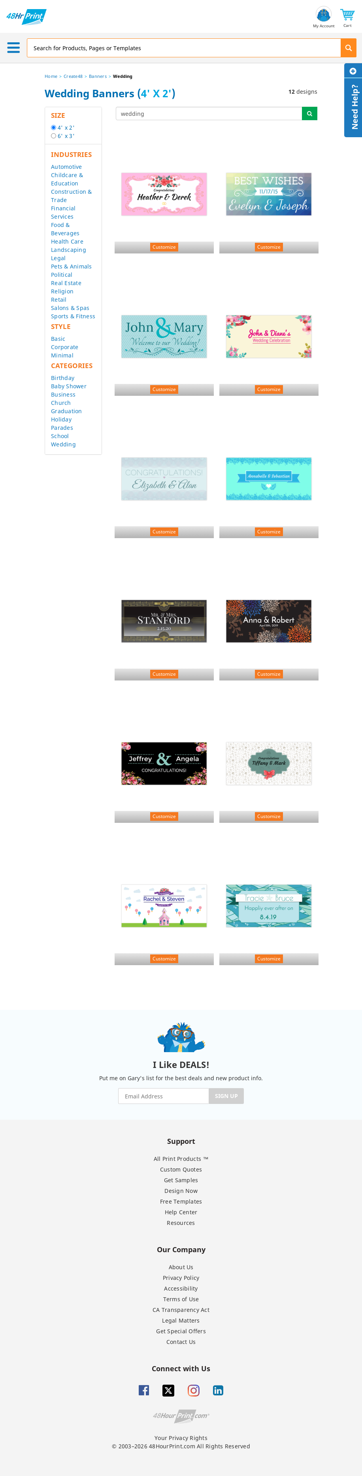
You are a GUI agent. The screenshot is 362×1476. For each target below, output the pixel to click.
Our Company (181, 1249)
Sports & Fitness (73, 316)
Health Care (67, 241)
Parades (62, 427)
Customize (164, 247)
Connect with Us (181, 1368)
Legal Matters (181, 1320)
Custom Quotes (181, 1169)
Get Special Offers (181, 1331)
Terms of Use (181, 1299)
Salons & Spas (70, 308)
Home (51, 76)
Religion (62, 291)
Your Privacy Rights (181, 1438)
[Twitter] (168, 1391)
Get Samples (181, 1180)
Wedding (63, 444)
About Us (181, 1267)
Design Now (181, 1190)
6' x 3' (66, 136)
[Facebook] (144, 1391)
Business (63, 394)
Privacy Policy (181, 1277)
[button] (347, 17)
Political (61, 274)
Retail (59, 299)
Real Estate (66, 283)
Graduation (66, 411)
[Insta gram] (194, 1391)
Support (181, 1140)
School (60, 436)
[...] (209, 113)
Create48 (73, 76)
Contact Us (181, 1342)
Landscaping (68, 249)
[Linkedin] (218, 1391)
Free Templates (181, 1201)
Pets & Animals (71, 266)
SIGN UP (226, 1096)
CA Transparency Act (181, 1309)
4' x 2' (66, 127)
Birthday (62, 378)
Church (61, 402)
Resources (181, 1223)
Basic (58, 338)
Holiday (61, 419)
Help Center (181, 1212)
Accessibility (181, 1288)
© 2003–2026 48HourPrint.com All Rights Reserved (181, 1446)
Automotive (66, 166)
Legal (58, 258)
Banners (98, 76)
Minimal (62, 355)
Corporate (64, 347)
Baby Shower (69, 386)
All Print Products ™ (181, 1158)
